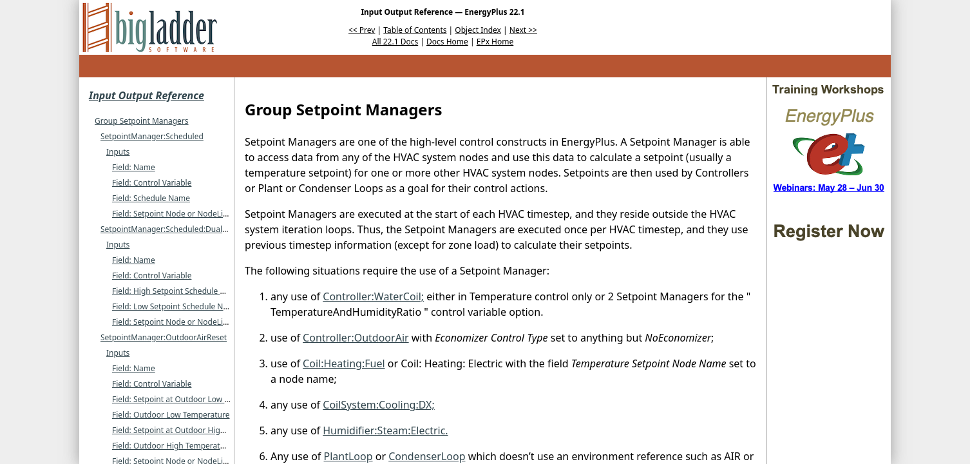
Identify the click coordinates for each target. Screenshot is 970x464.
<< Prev (361, 29)
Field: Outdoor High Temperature (172, 445)
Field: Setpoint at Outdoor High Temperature (193, 430)
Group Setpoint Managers (142, 120)
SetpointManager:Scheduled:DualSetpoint (176, 229)
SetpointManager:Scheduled (152, 136)
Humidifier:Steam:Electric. (385, 430)
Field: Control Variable (151, 182)
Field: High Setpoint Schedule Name (177, 290)
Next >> (523, 29)
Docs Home (447, 41)
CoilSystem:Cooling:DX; (378, 405)
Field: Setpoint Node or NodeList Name (182, 213)
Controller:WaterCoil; (373, 296)
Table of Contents (414, 29)
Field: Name (133, 167)
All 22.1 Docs (395, 41)
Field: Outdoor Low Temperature (171, 414)
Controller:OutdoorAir (356, 338)
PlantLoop (348, 456)
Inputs (117, 151)
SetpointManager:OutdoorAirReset (163, 337)
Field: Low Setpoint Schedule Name (175, 306)
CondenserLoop (426, 456)
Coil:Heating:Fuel (344, 363)
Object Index (478, 29)
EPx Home (495, 41)
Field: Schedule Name (151, 198)
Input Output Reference (146, 95)
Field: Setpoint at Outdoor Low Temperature (191, 399)
